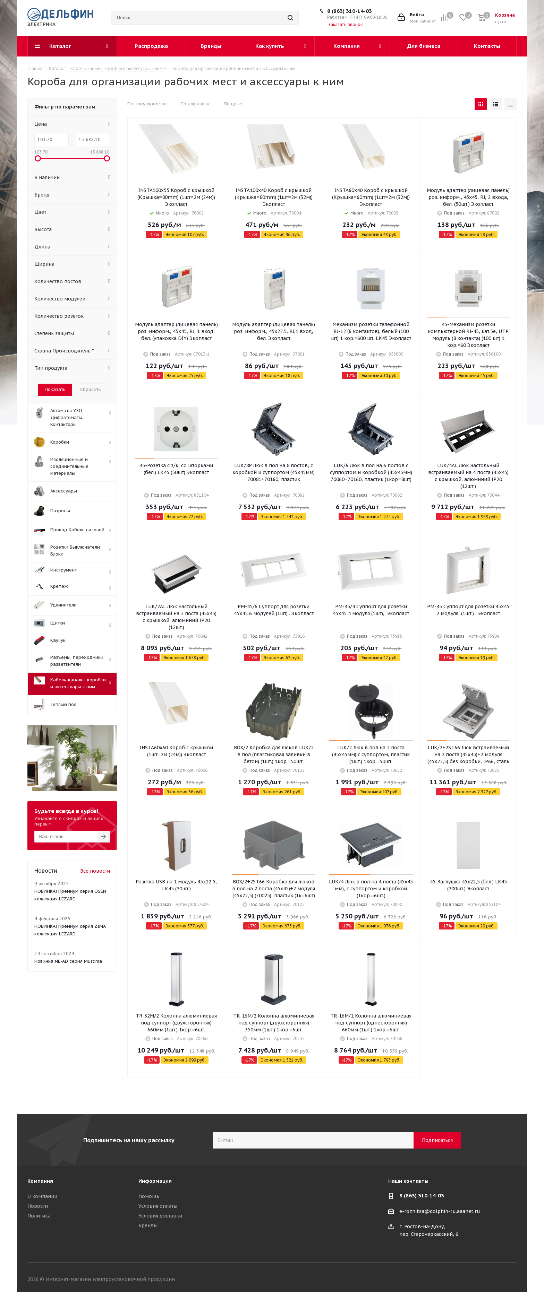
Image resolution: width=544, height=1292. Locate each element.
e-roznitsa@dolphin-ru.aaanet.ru (439, 1211)
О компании (42, 1196)
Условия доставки (160, 1216)
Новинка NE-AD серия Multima (68, 961)
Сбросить (90, 389)
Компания (40, 1181)
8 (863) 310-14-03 (349, 11)
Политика (39, 1216)
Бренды (148, 1225)
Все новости (95, 871)
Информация (155, 1181)
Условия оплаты (157, 1206)
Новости (37, 1206)
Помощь (148, 1196)
